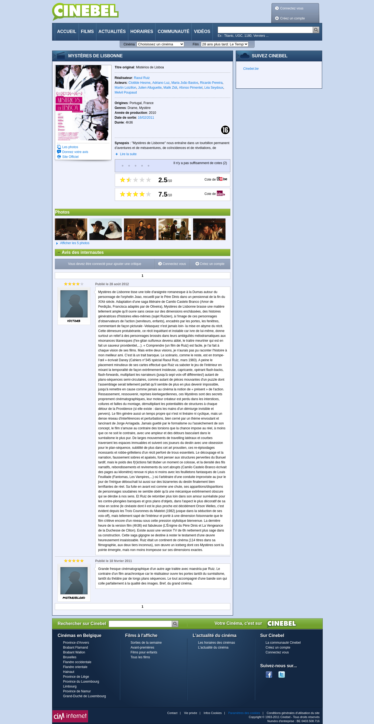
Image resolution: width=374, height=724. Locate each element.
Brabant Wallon (74, 652)
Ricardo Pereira (211, 83)
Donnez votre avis (75, 152)
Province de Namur (77, 691)
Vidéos (202, 31)
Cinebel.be (251, 69)
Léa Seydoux (213, 87)
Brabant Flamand (75, 647)
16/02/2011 (146, 117)
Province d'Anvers (76, 643)
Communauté (173, 31)
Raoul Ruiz (142, 78)
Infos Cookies (213, 713)
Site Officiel (70, 157)
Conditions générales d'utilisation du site (293, 713)
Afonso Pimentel (191, 87)
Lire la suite (128, 154)
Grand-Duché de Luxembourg (84, 696)
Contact (172, 713)
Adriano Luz (161, 83)
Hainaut (68, 672)
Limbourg (70, 686)
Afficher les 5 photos (72, 243)
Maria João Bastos (184, 83)
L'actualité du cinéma (213, 647)
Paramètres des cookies (244, 713)
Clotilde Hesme (139, 83)
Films (87, 31)
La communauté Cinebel (283, 643)
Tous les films (140, 657)
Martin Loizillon (125, 87)
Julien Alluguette (149, 87)
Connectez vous (292, 8)
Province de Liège (76, 677)
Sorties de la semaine (146, 643)
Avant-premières (142, 647)
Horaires (141, 31)
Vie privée (190, 713)
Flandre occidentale (77, 662)
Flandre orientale (75, 667)
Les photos (70, 147)
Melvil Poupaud (126, 92)
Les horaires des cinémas (216, 643)
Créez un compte (292, 18)
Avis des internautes (79, 252)
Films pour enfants (144, 652)
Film (196, 44)
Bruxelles (69, 657)
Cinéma (129, 44)
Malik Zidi (170, 87)
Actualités (112, 31)
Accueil (66, 31)
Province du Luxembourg (81, 681)
